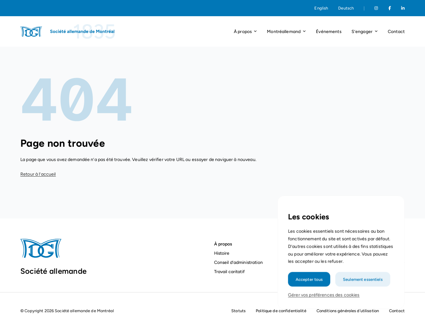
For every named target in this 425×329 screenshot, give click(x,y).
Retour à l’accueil (38, 174)
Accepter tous (310, 286)
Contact (396, 31)
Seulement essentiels (362, 286)
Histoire (222, 253)
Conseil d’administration (238, 262)
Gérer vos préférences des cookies (324, 301)
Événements (328, 31)
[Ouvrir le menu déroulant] (255, 31)
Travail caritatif (230, 271)
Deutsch (346, 8)
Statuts (238, 310)
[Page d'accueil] (68, 31)
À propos (223, 243)
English (321, 8)
